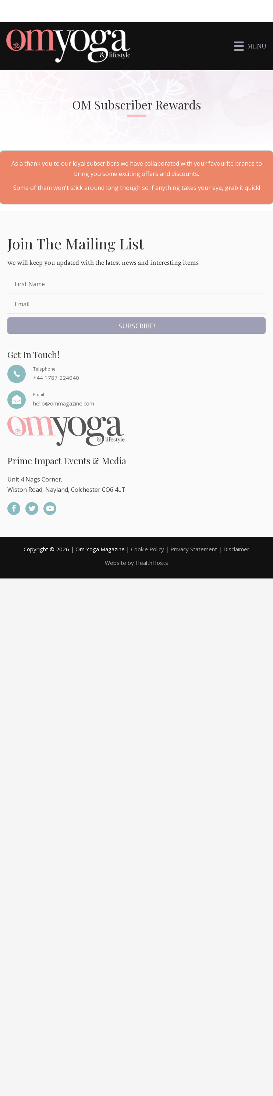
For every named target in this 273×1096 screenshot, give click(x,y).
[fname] (136, 285)
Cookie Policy (147, 549)
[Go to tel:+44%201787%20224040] (136, 374)
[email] (136, 305)
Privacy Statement (193, 549)
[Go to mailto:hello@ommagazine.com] (136, 399)
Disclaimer (236, 549)
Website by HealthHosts (136, 562)
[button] (136, 325)
